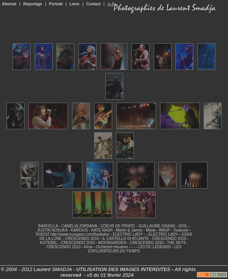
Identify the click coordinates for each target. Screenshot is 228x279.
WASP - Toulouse (174, 230)
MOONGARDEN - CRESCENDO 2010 (131, 243)
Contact (94, 4)
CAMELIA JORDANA (79, 226)
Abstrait (9, 4)
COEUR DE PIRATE (117, 226)
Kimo (88, 247)
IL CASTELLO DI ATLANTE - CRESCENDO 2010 (144, 238)
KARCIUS (79, 230)
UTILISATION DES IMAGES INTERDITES (123, 269)
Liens (74, 4)
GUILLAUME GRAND (156, 226)
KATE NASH (101, 230)
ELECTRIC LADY (128, 234)
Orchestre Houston (112, 247)
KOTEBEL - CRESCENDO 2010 (67, 243)
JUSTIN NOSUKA (52, 230)
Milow (151, 230)
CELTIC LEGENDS (154, 247)
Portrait (56, 4)
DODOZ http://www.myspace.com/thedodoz (72, 234)
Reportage (32, 4)
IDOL (183, 226)
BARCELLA (48, 226)
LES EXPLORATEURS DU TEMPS (134, 249)
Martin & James (129, 230)
